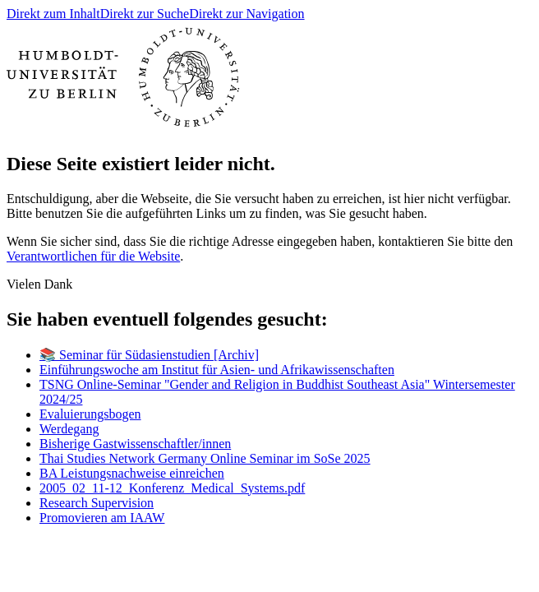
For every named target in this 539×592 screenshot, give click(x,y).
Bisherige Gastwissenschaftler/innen (135, 444)
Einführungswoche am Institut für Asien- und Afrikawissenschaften (216, 370)
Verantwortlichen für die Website (93, 256)
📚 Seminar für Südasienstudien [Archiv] (149, 355)
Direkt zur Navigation (246, 14)
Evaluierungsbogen (90, 414)
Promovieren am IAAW (101, 518)
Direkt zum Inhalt (53, 14)
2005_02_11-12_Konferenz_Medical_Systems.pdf (172, 488)
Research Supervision (96, 503)
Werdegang (69, 429)
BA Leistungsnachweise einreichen (131, 473)
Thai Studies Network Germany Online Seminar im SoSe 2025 (205, 458)
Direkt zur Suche (144, 14)
